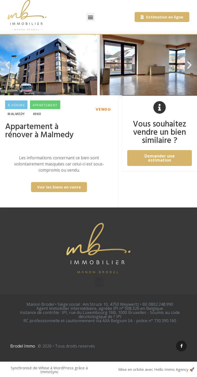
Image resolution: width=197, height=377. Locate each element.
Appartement (45, 105)
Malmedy (16, 114)
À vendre (16, 105)
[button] (90, 17)
